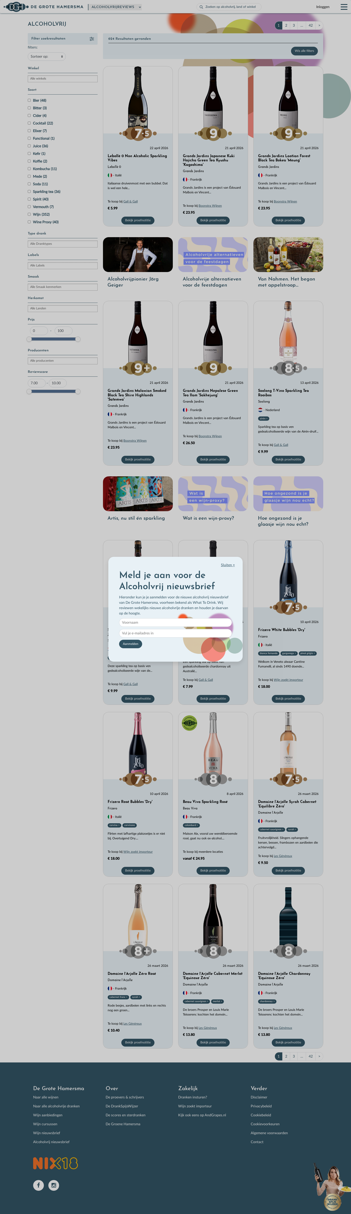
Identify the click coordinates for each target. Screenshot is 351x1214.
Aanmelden (130, 644)
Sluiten (228, 565)
